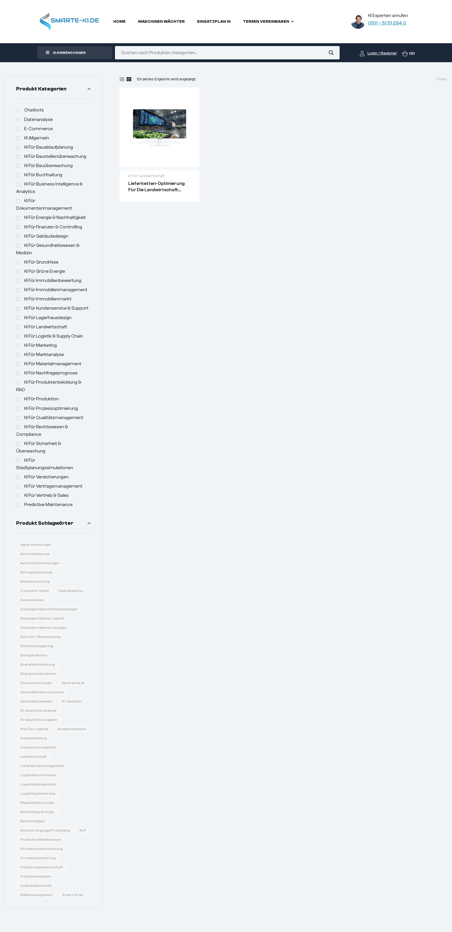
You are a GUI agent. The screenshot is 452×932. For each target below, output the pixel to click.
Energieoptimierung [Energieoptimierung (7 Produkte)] (37, 664)
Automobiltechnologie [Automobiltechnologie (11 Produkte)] (39, 563)
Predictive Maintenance (48, 504)
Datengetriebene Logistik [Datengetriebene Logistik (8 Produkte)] (42, 618)
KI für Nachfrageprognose (51, 373)
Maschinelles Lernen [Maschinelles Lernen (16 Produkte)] (37, 803)
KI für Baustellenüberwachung (55, 156)
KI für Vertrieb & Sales (46, 495)
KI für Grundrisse (41, 262)
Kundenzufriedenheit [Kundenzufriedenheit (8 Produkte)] (38, 747)
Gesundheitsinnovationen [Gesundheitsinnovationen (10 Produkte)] (42, 692)
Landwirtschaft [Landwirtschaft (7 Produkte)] (33, 757)
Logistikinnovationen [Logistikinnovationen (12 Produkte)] (38, 775)
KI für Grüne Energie (44, 271)
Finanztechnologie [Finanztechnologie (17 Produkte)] (36, 683)
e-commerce (38, 128)
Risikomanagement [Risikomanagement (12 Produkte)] (36, 895)
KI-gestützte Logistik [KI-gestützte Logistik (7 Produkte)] (38, 720)
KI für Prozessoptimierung (51, 408)
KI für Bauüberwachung (48, 165)
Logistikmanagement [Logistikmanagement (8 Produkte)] (38, 784)
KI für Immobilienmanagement (55, 289)
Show (441, 79)
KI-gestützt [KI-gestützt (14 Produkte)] (72, 701)
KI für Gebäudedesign (46, 236)
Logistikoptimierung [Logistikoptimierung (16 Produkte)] (37, 793)
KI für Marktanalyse (44, 354)
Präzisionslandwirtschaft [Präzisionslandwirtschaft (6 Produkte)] (41, 867)
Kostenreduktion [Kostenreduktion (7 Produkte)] (72, 729)
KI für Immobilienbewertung (52, 280)
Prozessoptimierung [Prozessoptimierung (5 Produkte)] (38, 858)
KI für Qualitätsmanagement (53, 417)
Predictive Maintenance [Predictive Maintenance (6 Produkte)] (40, 840)
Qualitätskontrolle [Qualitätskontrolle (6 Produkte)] (36, 886)
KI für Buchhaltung (43, 174)
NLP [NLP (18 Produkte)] (83, 830)
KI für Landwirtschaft (45, 326)
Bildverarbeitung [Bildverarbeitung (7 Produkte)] (35, 581)
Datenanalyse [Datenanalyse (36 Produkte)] (32, 600)
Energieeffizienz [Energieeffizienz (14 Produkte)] (34, 655)
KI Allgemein (36, 138)
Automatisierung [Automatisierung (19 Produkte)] (34, 554)
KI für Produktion (41, 398)
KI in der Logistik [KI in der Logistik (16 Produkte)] (34, 729)
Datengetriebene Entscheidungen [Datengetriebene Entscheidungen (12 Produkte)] (49, 609)
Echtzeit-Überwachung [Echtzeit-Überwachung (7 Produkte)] (40, 637)
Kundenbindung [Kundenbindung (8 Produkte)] (33, 738)
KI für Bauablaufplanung (48, 147)
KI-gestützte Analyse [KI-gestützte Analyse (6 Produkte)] (38, 711)
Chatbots (34, 110)
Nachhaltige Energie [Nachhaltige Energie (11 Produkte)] (37, 812)
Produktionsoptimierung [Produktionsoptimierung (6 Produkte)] (41, 849)
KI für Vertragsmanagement (53, 486)
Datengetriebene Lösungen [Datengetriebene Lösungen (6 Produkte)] (43, 628)
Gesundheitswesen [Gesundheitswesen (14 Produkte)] (36, 701)
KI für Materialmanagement (52, 363)
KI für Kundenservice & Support (56, 308)
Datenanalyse (38, 119)
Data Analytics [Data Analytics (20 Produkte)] (71, 591)
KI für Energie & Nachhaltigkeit (55, 217)
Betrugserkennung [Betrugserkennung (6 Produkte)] (36, 572)
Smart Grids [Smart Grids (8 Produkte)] (72, 895)
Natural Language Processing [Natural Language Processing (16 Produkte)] (45, 830)
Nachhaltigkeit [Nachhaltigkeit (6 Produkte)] (32, 821)
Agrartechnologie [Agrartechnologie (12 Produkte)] (35, 545)
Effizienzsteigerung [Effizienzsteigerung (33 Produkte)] (36, 646)
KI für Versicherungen (46, 477)
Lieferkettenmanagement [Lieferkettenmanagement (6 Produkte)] (42, 766)
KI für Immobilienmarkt (47, 299)
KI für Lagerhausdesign (47, 317)
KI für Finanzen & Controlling (53, 227)
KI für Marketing (40, 345)
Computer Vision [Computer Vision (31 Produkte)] (34, 591)
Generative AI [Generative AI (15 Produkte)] (72, 683)
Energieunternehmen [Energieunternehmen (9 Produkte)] (38, 674)
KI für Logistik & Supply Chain (53, 336)
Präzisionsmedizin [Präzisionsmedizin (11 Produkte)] (35, 876)
